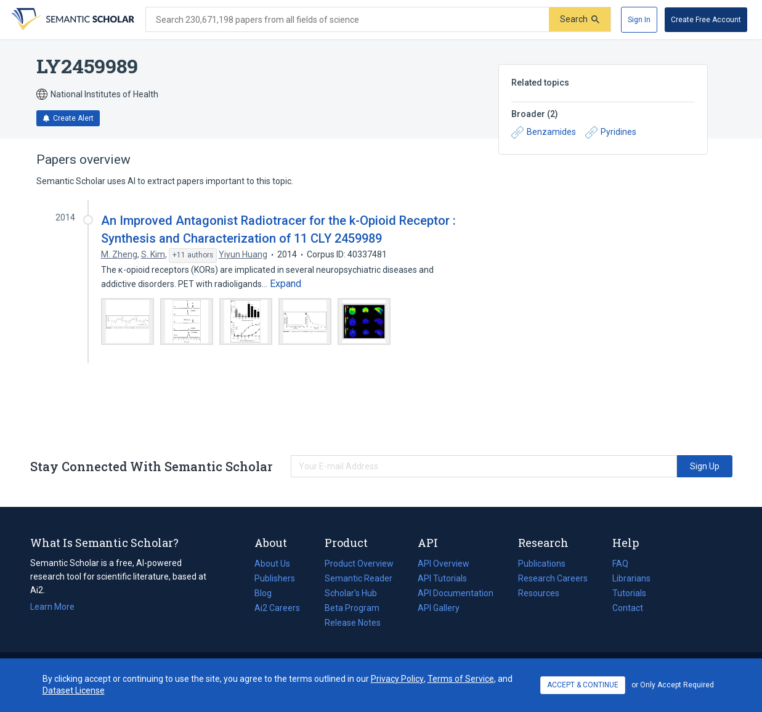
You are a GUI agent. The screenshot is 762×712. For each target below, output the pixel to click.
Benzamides (543, 132)
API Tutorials (442, 578)
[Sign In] (639, 20)
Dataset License (74, 690)
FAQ (620, 563)
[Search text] (347, 20)
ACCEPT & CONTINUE (582, 685)
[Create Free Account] (706, 19)
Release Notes (353, 623)
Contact (627, 608)
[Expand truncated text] (285, 284)
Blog (268, 593)
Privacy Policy (397, 679)
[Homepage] (71, 19)
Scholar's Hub (351, 593)
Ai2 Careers (277, 608)
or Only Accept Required (672, 685)
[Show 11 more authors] (193, 255)
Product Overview (359, 563)
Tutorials (629, 593)
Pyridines (610, 132)
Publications (541, 563)
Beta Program (352, 608)
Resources (538, 593)
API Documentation (455, 593)
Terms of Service (461, 679)
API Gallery (439, 608)
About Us (272, 563)
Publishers (274, 578)
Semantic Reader (358, 578)
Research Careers (553, 578)
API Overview (443, 563)
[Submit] (579, 19)
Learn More (52, 607)
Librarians (631, 578)
